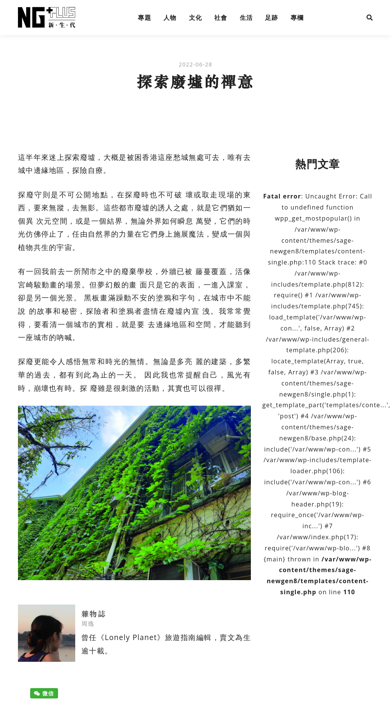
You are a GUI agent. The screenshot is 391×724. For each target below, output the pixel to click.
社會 (221, 17)
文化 (195, 17)
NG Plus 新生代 (46, 17)
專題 (144, 17)
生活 (246, 17)
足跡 (271, 17)
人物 (170, 17)
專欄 (297, 17)
